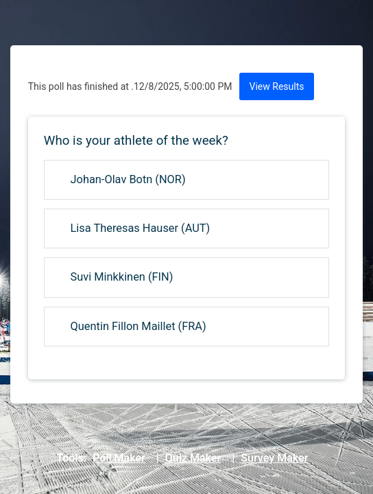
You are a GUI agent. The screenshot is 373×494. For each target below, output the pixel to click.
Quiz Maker (193, 457)
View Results (277, 86)
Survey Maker (274, 457)
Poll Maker (119, 457)
